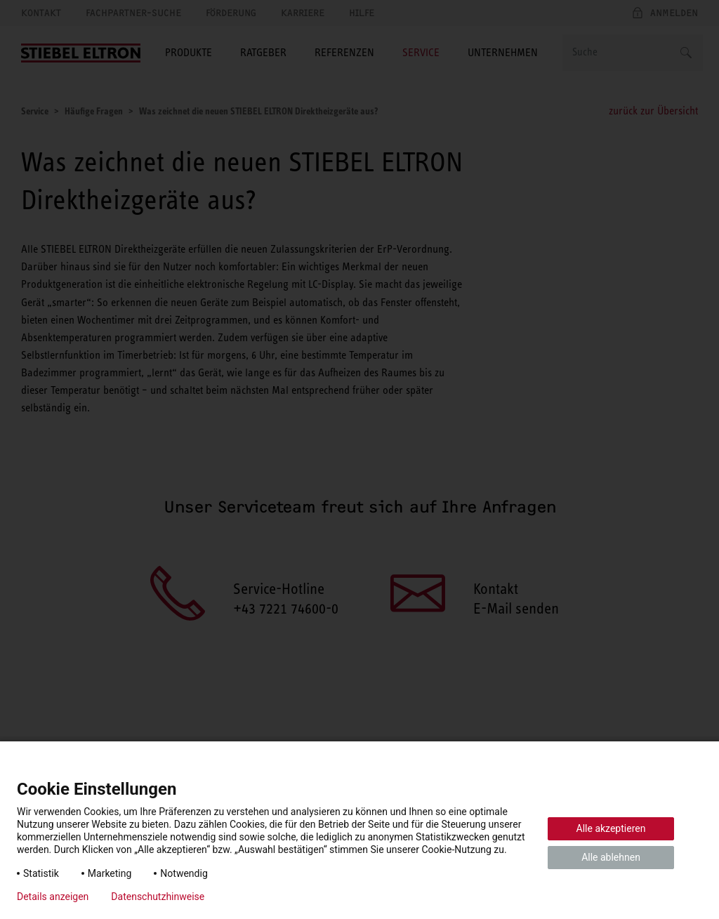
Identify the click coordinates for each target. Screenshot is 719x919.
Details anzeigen (52, 896)
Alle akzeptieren (611, 828)
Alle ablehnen (610, 857)
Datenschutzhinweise (157, 896)
